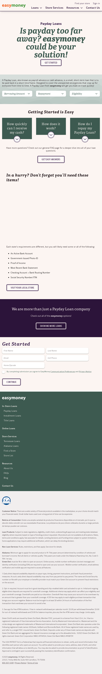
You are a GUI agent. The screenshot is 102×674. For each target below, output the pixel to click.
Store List (8, 455)
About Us (8, 468)
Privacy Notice (85, 371)
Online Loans (8, 428)
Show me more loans (51, 326)
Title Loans (9, 420)
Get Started (51, 62)
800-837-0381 (8, 663)
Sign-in (96, 3)
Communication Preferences (62, 371)
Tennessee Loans (12, 441)
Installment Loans (12, 415)
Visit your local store (22, 287)
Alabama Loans (11, 445)
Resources (7, 463)
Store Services (54, 7)
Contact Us (93, 7)
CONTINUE (11, 382)
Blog (6, 477)
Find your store (82, 3)
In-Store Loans (9, 406)
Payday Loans (10, 410)
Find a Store (10, 450)
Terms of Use (32, 663)
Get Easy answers (51, 159)
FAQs (6, 473)
